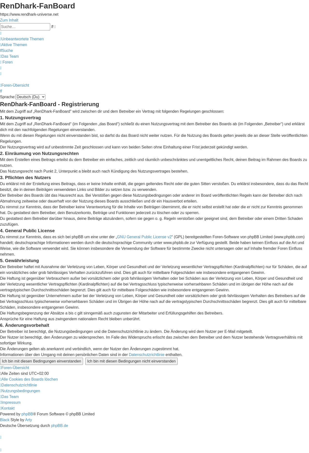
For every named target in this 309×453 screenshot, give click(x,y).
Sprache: (7, 97)
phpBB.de (59, 426)
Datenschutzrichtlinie (147, 355)
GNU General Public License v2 (144, 237)
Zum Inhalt (9, 20)
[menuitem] (22, 39)
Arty (28, 420)
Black (4, 420)
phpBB (27, 414)
